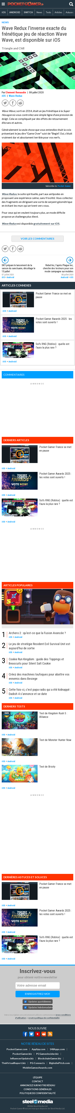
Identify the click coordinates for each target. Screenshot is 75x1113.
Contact (37, 1081)
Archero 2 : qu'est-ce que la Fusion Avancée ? (37, 633)
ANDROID (14, 12)
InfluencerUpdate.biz (22, 1058)
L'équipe (37, 1077)
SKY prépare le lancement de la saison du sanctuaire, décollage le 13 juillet (18, 268)
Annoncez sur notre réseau (37, 1085)
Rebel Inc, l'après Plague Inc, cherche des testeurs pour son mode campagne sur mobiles (58, 268)
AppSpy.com (38, 1049)
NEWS (5, 22)
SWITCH (28, 12)
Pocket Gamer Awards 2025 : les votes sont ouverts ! (54, 320)
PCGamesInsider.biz (47, 1053)
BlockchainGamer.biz (49, 1058)
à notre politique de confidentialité (44, 1018)
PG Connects (37, 1063)
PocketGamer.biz (22, 1053)
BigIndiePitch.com (59, 1063)
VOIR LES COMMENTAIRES (37, 238)
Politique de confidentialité (38, 1093)
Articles (58, 12)
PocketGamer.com (17, 1049)
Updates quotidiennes (39, 1001)
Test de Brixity (47, 766)
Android (10, 277)
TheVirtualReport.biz (14, 1063)
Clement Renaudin (16, 92)
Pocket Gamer (64, 186)
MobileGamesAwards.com (37, 1067)
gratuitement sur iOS (46, 223)
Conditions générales (38, 1089)
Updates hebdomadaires (40, 1007)
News (39, 12)
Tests (48, 12)
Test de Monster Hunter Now (55, 740)
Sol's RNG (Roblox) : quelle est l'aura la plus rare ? (52, 345)
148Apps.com (57, 1049)
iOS (4, 12)
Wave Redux (15, 95)
